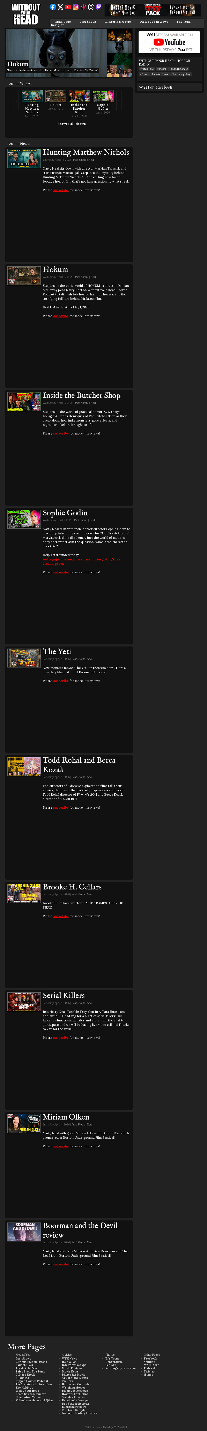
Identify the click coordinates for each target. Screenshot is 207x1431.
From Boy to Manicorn (31, 1394)
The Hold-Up (24, 1387)
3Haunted (22, 1378)
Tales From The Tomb (30, 1371)
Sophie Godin (103, 106)
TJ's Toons (112, 1358)
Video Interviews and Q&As (35, 1400)
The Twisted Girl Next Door (34, 1384)
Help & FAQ (69, 1362)
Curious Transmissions (31, 1362)
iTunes (144, 74)
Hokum (55, 105)
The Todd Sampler (74, 1410)
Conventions (114, 1362)
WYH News (69, 1358)
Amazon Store (160, 74)
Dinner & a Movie (118, 21)
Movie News (70, 1371)
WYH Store (151, 1365)
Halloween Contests (75, 1384)
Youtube (149, 1362)
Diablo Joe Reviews (154, 21)
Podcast (161, 69)
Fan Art (110, 1365)
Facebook (150, 1358)
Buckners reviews (74, 1407)
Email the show (179, 69)
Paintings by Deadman (120, 1368)
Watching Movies (73, 1387)
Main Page (63, 21)
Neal (91, 160)
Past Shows (88, 21)
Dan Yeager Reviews (76, 1403)
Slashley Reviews (73, 1397)
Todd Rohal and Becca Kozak (79, 765)
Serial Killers (64, 996)
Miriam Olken (66, 1117)
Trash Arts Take (27, 1368)
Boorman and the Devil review (80, 1230)
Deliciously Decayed (76, 1400)
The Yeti (57, 652)
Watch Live (147, 69)
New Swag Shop (181, 74)
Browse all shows (72, 124)
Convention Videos (28, 1397)
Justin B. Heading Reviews (79, 1413)
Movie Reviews (72, 1368)
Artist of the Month (75, 1378)
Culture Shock (25, 1374)
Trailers (67, 1381)
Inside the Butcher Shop (79, 108)
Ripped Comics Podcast (32, 1381)
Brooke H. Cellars (72, 887)
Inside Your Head (27, 1390)
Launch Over (24, 1365)
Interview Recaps (74, 1365)
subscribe (61, 190)
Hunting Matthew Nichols (32, 108)
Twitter (149, 1371)
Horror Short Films (75, 1394)
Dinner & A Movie (73, 1374)
